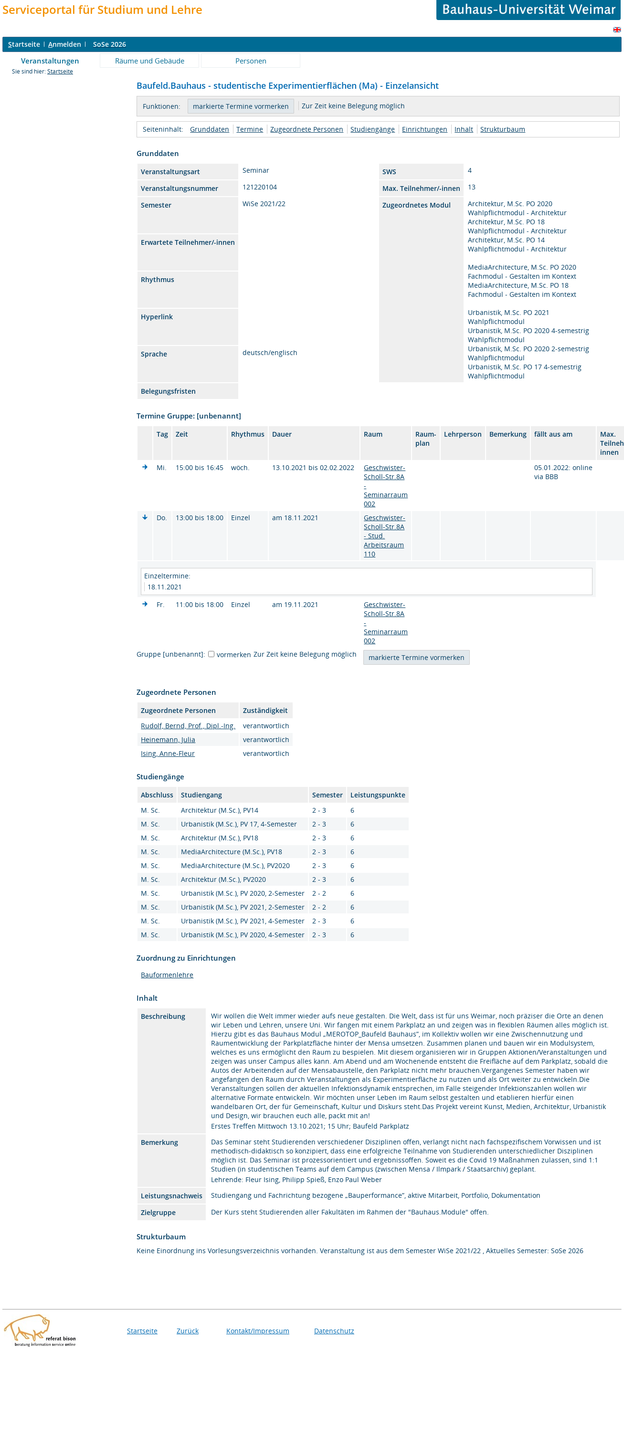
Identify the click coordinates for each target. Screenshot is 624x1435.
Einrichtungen (424, 129)
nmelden (64, 44)
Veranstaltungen (50, 60)
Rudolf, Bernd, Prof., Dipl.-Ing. (188, 725)
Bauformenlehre (167, 974)
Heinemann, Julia (168, 739)
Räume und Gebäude (149, 60)
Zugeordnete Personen (306, 129)
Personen (250, 60)
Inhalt (464, 129)
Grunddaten (209, 129)
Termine (249, 129)
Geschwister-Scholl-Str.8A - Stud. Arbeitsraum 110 (384, 535)
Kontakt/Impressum (257, 1330)
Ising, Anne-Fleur (168, 753)
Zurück (188, 1330)
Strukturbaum (502, 129)
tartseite (24, 44)
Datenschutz (334, 1330)
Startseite (60, 71)
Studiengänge (372, 129)
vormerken (234, 654)
